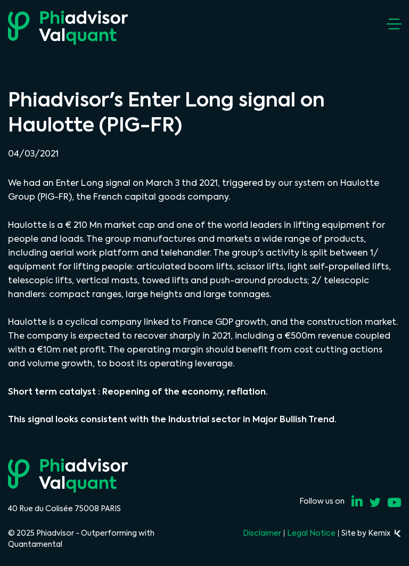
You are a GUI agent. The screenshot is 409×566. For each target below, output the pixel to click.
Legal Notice (311, 533)
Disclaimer (262, 533)
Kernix (384, 533)
